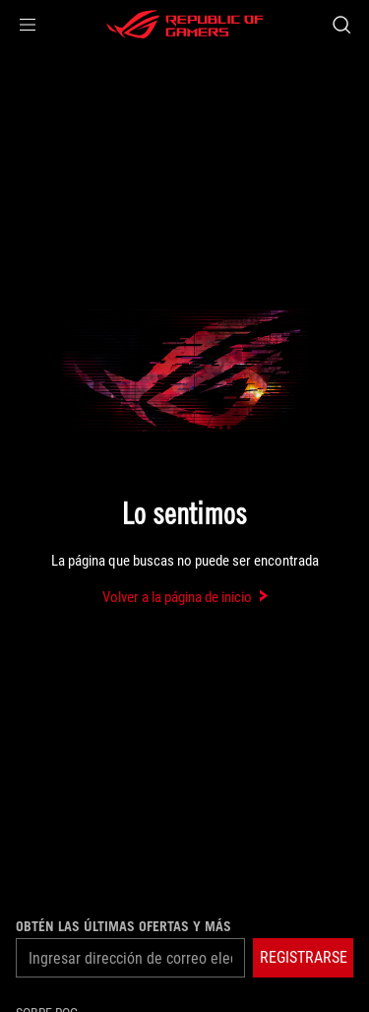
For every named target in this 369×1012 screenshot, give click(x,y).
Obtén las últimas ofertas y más (123, 926)
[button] (27, 24)
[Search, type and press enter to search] (341, 24)
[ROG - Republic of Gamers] (185, 24)
